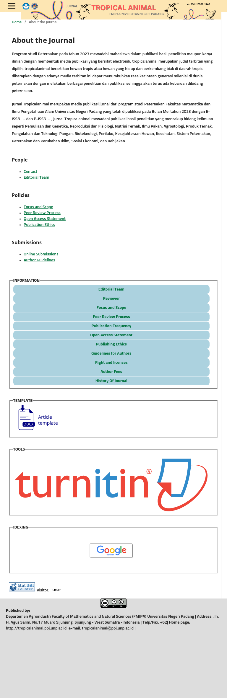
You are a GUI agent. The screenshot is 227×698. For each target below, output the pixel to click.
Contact (30, 171)
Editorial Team (36, 177)
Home (17, 22)
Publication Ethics (39, 225)
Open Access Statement (45, 219)
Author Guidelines (39, 260)
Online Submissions (41, 254)
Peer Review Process (42, 213)
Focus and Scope (38, 207)
